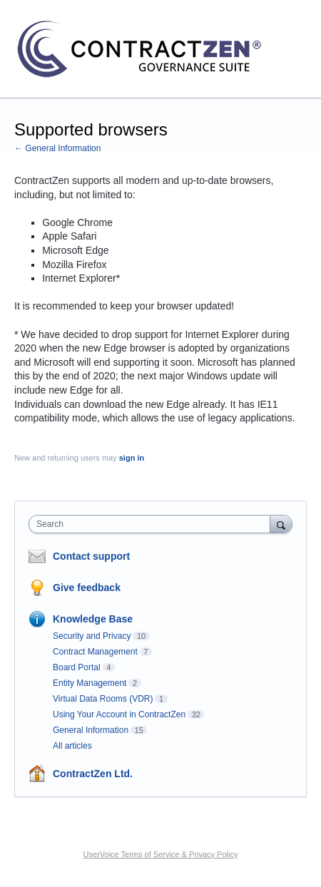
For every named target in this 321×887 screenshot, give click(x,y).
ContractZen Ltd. (93, 773)
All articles (72, 746)
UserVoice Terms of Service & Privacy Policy (160, 854)
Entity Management (89, 683)
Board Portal (77, 667)
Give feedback (87, 587)
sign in (131, 457)
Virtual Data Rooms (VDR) (103, 699)
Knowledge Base (93, 619)
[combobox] (153, 524)
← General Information (57, 148)
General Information (90, 730)
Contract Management (95, 652)
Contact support (91, 556)
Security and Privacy (92, 636)
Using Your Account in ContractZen (119, 714)
